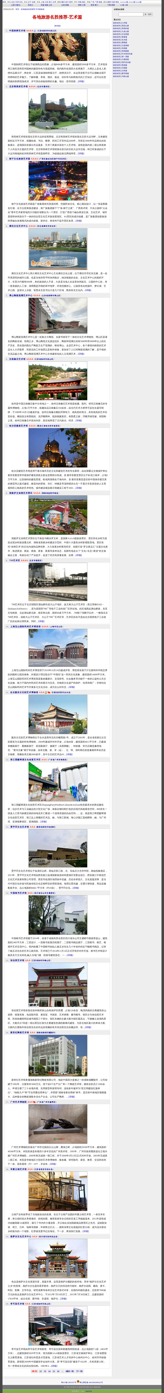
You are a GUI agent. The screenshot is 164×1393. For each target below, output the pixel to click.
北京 (13, 2)
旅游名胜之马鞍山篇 (121, 76)
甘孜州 (48, 1237)
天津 (17, 2)
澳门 (96, 5)
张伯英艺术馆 (17, 960)
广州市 (58, 760)
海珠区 (64, 760)
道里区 (57, 426)
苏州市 (47, 31)
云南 (63, 5)
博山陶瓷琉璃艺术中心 (21, 295)
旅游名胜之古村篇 (120, 71)
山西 (13, 5)
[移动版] (57, 26)
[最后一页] (70, 1371)
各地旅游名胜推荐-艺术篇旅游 (32, 9)
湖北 (83, 2)
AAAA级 (132, 2)
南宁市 (57, 159)
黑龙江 (30, 5)
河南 (79, 2)
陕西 (109, 2)
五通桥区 (51, 893)
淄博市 (51, 296)
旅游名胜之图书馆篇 (121, 73)
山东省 (45, 296)
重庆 (63, 2)
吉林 (33, 2)
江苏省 (41, 31)
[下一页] (79, 1371)
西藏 (67, 5)
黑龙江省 (41, 426)
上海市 (53, 627)
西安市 (46, 827)
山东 (50, 5)
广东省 (51, 760)
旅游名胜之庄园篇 (120, 68)
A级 (126, 5)
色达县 (54, 1237)
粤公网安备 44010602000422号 (90, 1381)
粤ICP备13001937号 (68, 1382)
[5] (54, 1371)
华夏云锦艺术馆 (18, 1169)
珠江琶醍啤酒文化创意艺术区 (25, 760)
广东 (92, 2)
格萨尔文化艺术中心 (20, 1236)
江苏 (46, 2)
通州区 (46, 87)
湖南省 (45, 493)
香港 (92, 5)
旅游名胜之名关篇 (120, 40)
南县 (56, 493)
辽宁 (29, 2)
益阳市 (51, 493)
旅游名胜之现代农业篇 (122, 62)
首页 (4, 2)
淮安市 (44, 1169)
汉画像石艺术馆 (17, 359)
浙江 (50, 2)
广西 (96, 2)
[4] (49, 1371)
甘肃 (113, 2)
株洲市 (46, 1033)
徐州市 (44, 359)
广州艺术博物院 (18, 1102)
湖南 (79, 5)
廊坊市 (46, 226)
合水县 (67, 692)
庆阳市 (61, 692)
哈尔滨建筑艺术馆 (18, 426)
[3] (45, 1371)
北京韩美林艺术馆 (18, 86)
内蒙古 (17, 5)
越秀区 (53, 1102)
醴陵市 (52, 1033)
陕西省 (40, 827)
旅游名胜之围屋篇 (120, 42)
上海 (42, 2)
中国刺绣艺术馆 (17, 31)
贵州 (71, 2)
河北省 (40, 226)
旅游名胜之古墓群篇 (121, 59)
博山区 (57, 296)
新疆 (113, 5)
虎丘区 (53, 31)
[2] (41, 1371)
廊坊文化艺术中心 (18, 226)
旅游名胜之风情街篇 (121, 28)
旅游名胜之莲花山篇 (121, 26)
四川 (67, 2)
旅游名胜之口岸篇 (120, 23)
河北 (21, 2)
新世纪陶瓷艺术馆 (19, 1032)
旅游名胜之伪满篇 (120, 48)
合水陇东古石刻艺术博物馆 (24, 692)
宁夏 (109, 5)
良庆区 (63, 159)
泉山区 (50, 359)
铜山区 (47, 960)
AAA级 (138, 2)
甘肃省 (55, 692)
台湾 (54, 2)
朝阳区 (39, 561)
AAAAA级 (124, 2)
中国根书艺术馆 (18, 893)
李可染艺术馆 (17, 1304)
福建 (46, 5)
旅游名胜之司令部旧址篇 (122, 54)
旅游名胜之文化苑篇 (121, 34)
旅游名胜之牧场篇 (120, 65)
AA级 (122, 5)
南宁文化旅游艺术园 (19, 159)
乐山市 (44, 893)
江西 (83, 5)
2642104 (88, 1391)
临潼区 (52, 827)
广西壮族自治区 (47, 159)
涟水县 (50, 1169)
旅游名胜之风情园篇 (121, 51)
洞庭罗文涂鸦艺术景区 (21, 493)
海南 (100, 2)
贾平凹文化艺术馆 (19, 827)
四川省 (37, 893)
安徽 (42, 5)
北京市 (40, 87)
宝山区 (59, 627)
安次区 (53, 226)
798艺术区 (14, 560)
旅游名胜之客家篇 (120, 37)
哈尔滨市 (49, 426)
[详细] (81, 81)
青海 (117, 2)
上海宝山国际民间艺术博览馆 (25, 626)
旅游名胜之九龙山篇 (121, 31)
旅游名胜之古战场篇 (121, 45)
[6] (58, 1371)
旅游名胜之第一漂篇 (121, 57)
